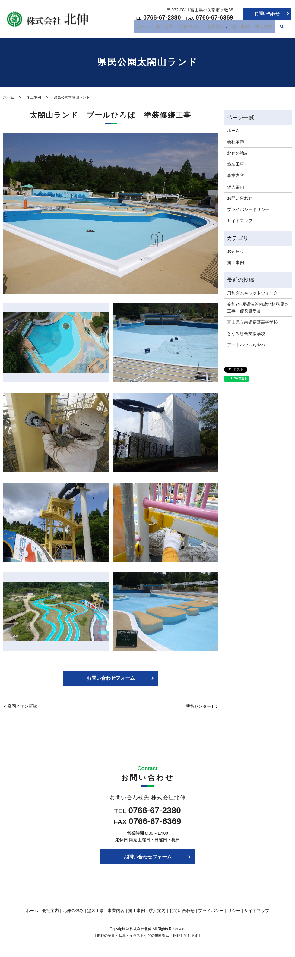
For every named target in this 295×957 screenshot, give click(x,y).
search (281, 28)
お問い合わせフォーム (111, 678)
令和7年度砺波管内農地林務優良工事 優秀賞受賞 (258, 307)
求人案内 (264, 28)
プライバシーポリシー (248, 209)
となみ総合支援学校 (246, 333)
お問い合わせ (267, 13)
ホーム (153, 28)
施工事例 (243, 28)
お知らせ (235, 251)
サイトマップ (239, 220)
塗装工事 (235, 164)
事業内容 (218, 28)
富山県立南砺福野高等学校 (252, 322)
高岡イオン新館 (22, 706)
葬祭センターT (200, 706)
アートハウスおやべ (246, 344)
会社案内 (172, 28)
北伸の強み (195, 28)
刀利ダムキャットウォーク (252, 293)
